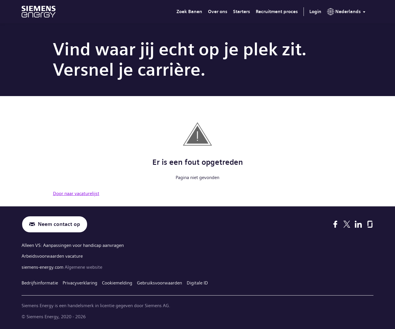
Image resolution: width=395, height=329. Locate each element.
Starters (241, 11)
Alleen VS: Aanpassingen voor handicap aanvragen (73, 245)
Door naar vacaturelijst (76, 193)
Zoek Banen (189, 11)
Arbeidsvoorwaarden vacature (52, 256)
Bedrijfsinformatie (40, 283)
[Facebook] (335, 224)
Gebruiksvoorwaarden (159, 283)
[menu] (347, 12)
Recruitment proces (277, 11)
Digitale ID (197, 283)
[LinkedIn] (358, 224)
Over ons (217, 11)
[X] (346, 224)
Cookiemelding (117, 283)
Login (315, 11)
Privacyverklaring (80, 283)
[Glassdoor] (369, 224)
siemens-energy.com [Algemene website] (43, 267)
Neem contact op (59, 224)
